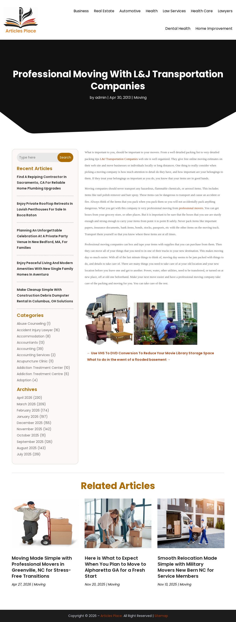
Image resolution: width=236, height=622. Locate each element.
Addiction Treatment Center (40, 367)
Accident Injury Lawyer (35, 330)
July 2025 (24, 454)
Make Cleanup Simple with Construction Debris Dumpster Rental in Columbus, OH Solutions (45, 295)
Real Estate (104, 11)
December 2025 (30, 423)
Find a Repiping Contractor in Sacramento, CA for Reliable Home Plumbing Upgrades (42, 182)
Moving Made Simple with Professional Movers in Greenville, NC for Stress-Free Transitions (42, 567)
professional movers (191, 208)
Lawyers (225, 11)
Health (152, 11)
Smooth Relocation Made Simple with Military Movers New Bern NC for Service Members (187, 567)
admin (100, 97)
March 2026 (26, 404)
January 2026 (27, 416)
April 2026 (24, 397)
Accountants (27, 342)
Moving (140, 97)
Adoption (24, 380)
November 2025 (29, 429)
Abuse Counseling (31, 323)
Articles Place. (111, 615)
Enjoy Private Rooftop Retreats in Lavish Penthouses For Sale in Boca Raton (45, 209)
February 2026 (28, 410)
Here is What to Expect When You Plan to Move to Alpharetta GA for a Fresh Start (115, 567)
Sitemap (161, 615)
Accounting (26, 348)
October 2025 (28, 435)
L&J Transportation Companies (119, 159)
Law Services (174, 11)
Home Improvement (214, 28)
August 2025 (27, 448)
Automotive (130, 11)
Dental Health (177, 28)
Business (81, 11)
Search (65, 157)
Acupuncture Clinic (32, 361)
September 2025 (30, 441)
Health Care (202, 11)
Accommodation (30, 336)
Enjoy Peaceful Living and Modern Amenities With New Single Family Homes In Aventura (45, 269)
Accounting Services (33, 355)
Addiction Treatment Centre (40, 374)
